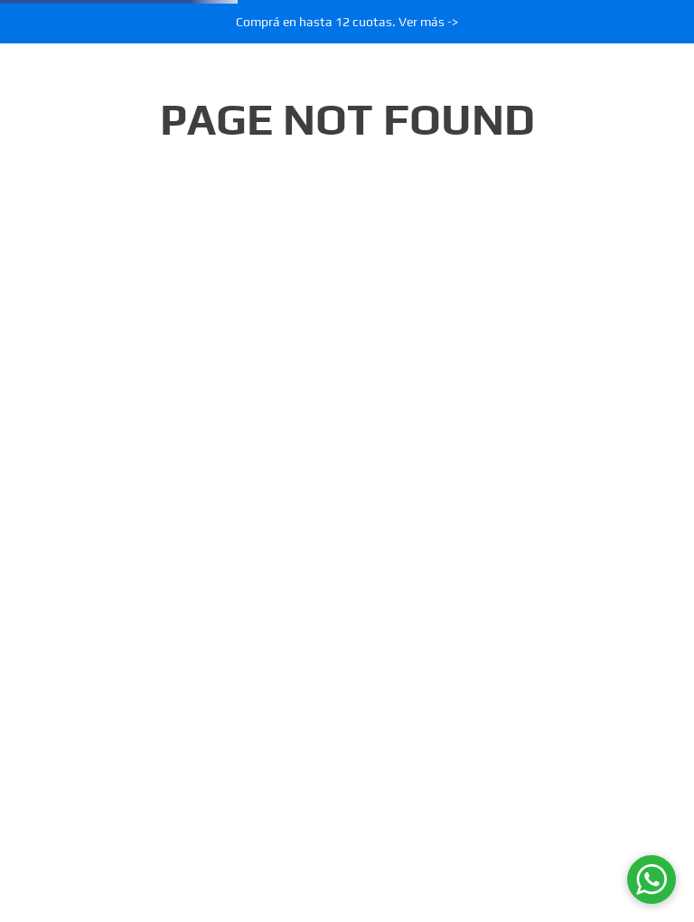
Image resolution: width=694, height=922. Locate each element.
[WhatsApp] (651, 879)
